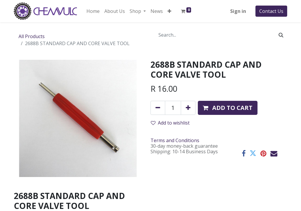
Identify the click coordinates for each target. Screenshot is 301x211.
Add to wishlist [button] (170, 123)
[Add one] (188, 108)
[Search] (281, 34)
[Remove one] (157, 108)
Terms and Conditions (174, 140)
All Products (32, 36)
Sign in (238, 11)
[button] (169, 11)
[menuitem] (93, 11)
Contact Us (271, 11)
